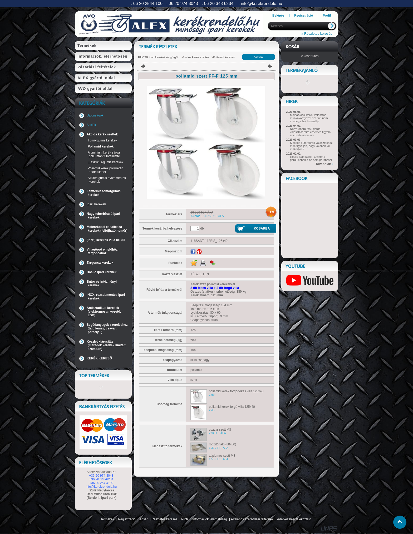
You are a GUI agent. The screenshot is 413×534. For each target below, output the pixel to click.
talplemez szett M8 (222, 455)
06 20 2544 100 (148, 3)
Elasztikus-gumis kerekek (105, 162)
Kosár (143, 519)
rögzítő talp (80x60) (222, 444)
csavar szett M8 (220, 429)
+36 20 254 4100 (101, 483)
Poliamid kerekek (101, 146)
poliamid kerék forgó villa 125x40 (232, 407)
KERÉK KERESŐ (99, 358)
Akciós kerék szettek (196, 57)
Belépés (278, 15)
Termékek (107, 519)
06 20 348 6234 (218, 3)
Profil (184, 519)
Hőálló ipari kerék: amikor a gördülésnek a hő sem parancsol (311, 158)
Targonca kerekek (100, 263)
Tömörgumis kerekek (102, 140)
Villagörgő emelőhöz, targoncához (102, 251)
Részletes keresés (164, 519)
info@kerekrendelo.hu (101, 487)
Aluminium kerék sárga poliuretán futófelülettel (104, 154)
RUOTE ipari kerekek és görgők (158, 57)
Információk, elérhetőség (209, 519)
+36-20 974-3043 (101, 475)
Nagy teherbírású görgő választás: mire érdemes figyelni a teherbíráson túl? (310, 132)
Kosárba (262, 228)
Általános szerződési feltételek (252, 519)
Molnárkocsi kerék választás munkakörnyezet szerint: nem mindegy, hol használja (309, 118)
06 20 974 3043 (183, 3)
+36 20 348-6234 (101, 479)
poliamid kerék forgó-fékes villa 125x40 (236, 391)
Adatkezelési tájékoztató (294, 519)
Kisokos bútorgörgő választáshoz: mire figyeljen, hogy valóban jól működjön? (311, 146)
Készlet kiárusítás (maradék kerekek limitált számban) (106, 345)
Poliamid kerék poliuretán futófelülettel (105, 170)
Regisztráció (126, 519)
